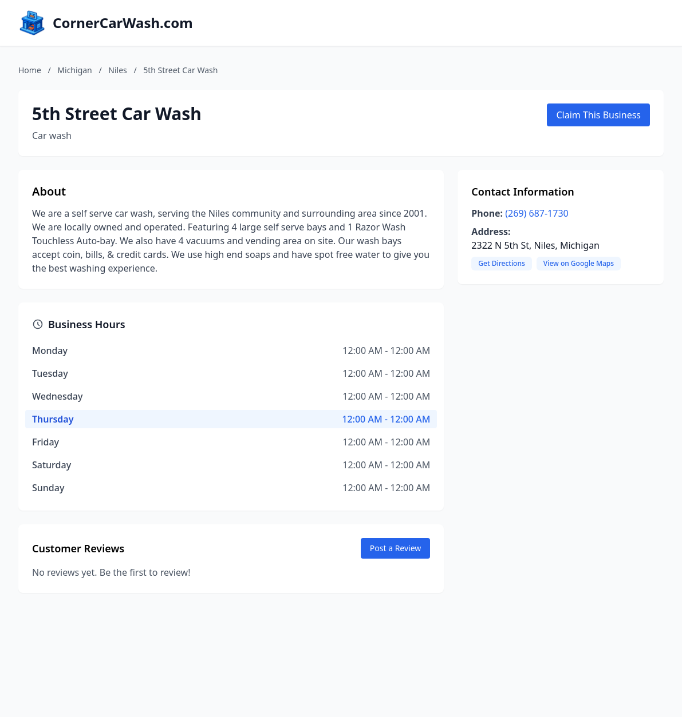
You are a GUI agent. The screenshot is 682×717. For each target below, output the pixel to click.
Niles (117, 70)
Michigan (74, 70)
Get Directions (501, 263)
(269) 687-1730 (536, 213)
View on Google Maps (578, 263)
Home (29, 70)
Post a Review (395, 548)
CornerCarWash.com (123, 23)
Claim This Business (598, 115)
